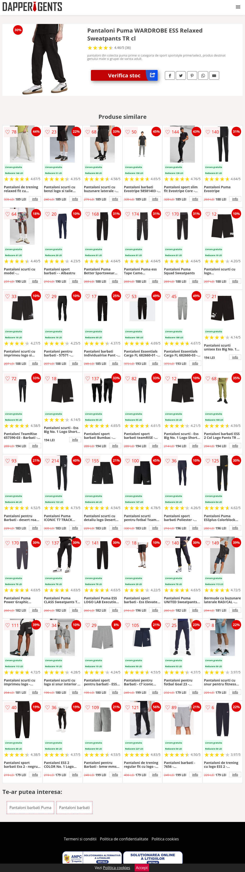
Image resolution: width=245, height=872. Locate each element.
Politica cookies (165, 839)
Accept (142, 867)
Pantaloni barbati (74, 807)
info (35, 199)
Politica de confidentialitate (124, 839)
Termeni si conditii (80, 839)
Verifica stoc (133, 75)
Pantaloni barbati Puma (30, 807)
